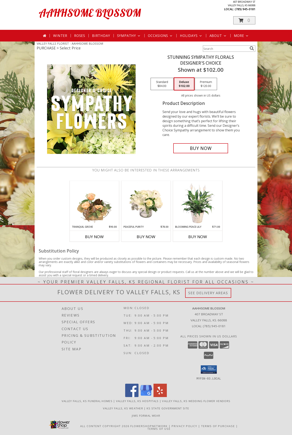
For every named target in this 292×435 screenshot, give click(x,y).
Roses (79, 35)
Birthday (101, 35)
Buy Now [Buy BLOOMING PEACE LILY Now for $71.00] (197, 236)
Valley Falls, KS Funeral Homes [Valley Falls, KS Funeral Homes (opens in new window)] (87, 401)
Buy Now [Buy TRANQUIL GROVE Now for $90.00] (94, 236)
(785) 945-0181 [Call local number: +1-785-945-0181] (245, 9)
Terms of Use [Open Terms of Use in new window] (159, 428)
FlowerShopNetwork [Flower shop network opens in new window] (149, 426)
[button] (244, 20)
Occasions (160, 35)
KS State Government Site (168, 408)
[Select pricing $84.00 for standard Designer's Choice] (162, 84)
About (218, 35)
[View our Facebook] (132, 396)
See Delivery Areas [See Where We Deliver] (208, 292)
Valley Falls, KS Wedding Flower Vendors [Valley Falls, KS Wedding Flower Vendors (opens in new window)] (196, 401)
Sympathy (129, 35)
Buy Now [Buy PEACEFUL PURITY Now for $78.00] (146, 236)
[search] (251, 48)
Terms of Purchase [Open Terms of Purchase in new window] (218, 426)
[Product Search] (225, 49)
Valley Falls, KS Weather (123, 408)
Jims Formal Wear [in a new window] (146, 415)
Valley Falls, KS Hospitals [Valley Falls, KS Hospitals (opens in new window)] (137, 401)
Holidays (191, 35)
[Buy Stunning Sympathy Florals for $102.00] (200, 148)
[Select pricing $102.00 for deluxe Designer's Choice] (184, 84)
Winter (60, 35)
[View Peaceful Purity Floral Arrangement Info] (146, 203)
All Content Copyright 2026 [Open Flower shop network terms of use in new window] (104, 426)
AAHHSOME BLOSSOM (90, 12)
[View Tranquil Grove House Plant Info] (94, 203)
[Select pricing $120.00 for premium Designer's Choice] (206, 84)
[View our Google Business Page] (146, 396)
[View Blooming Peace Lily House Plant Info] (197, 203)
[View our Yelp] (160, 396)
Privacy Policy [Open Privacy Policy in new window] (184, 426)
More (241, 35)
